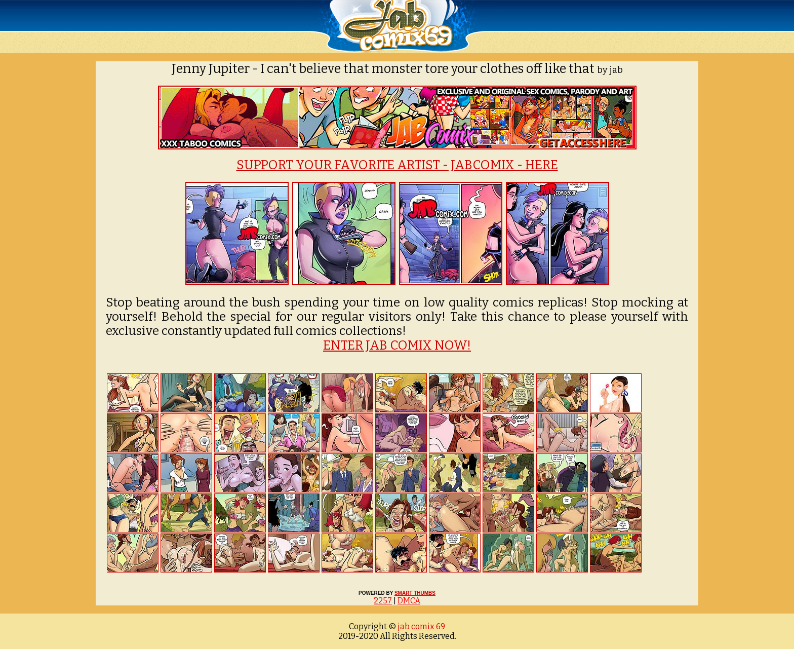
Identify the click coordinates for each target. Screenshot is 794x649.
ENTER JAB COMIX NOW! (397, 345)
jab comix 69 (420, 626)
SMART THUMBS (414, 593)
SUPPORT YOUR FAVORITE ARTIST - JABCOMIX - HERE (397, 165)
